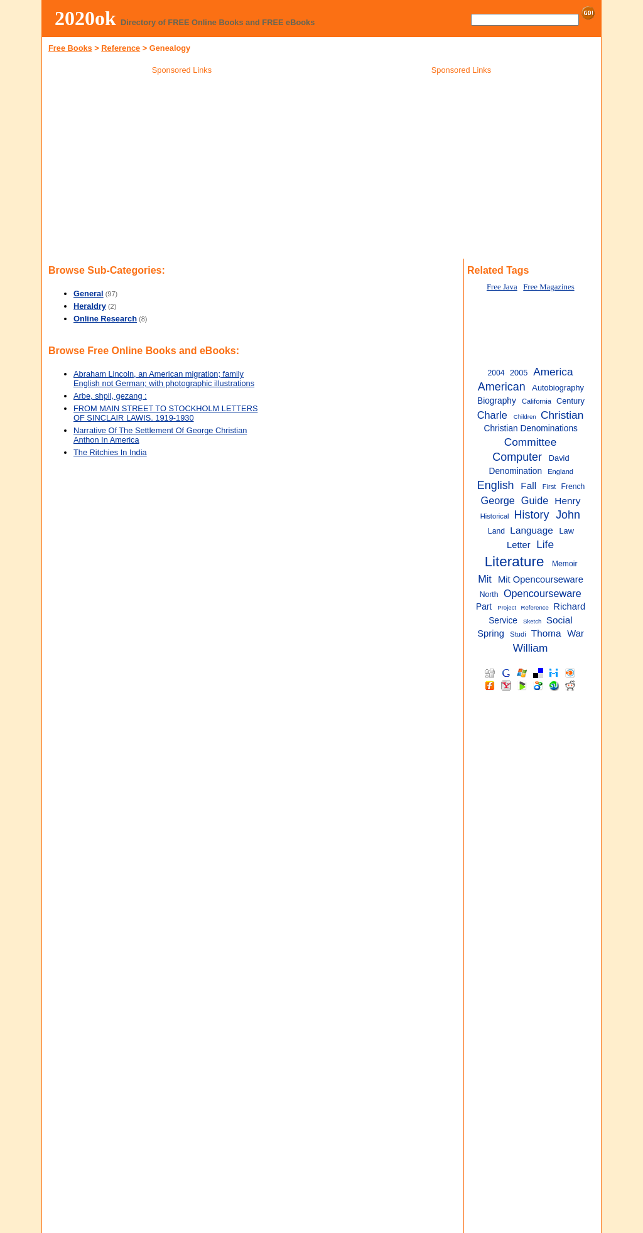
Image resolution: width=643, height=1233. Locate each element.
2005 (519, 372)
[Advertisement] (182, 169)
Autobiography (558, 387)
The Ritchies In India (110, 452)
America (553, 371)
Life (545, 544)
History (531, 515)
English (495, 485)
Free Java (502, 287)
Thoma (546, 633)
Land (496, 531)
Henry (567, 500)
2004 (495, 373)
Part (484, 606)
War (575, 633)
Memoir (565, 563)
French (573, 486)
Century (570, 401)
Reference (120, 48)
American (502, 386)
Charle (492, 415)
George (498, 500)
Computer (517, 457)
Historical (494, 516)
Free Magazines (548, 287)
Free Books (70, 48)
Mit (485, 578)
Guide (534, 500)
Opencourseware (542, 593)
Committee (530, 442)
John (568, 515)
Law (566, 531)
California (536, 401)
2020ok (85, 18)
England (560, 471)
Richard (569, 606)
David (559, 458)
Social (559, 620)
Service (503, 620)
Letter (519, 545)
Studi (518, 634)
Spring (490, 633)
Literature (514, 561)
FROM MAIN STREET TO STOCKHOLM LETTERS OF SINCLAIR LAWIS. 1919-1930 (165, 413)
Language (531, 530)
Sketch (532, 621)
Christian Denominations (531, 428)
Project (506, 607)
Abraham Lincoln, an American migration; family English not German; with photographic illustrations (163, 378)
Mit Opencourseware (540, 579)
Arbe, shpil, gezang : (110, 396)
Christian (562, 415)
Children (525, 416)
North (489, 594)
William (530, 648)
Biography (496, 401)
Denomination (515, 471)
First (549, 486)
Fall (528, 485)
